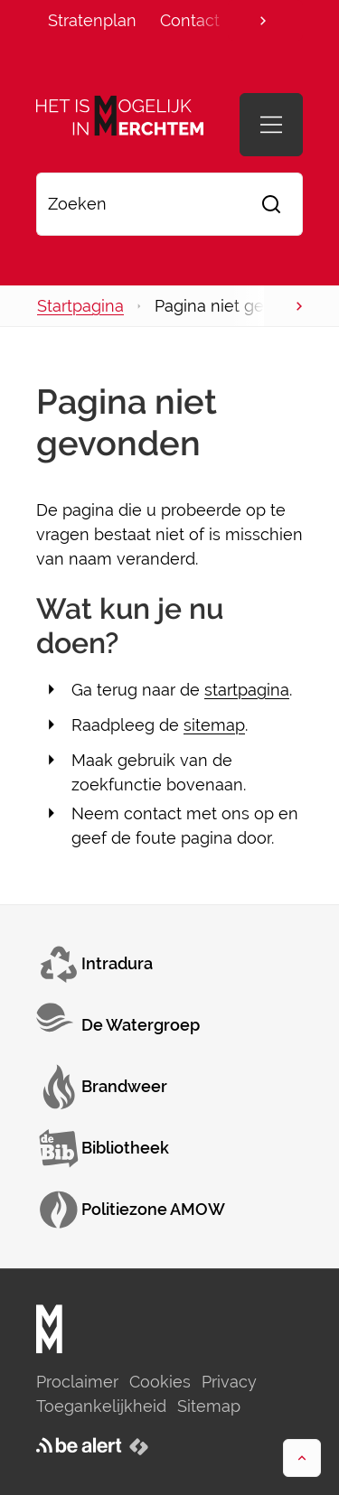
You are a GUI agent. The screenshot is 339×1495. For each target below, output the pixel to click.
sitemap (214, 724)
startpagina (246, 689)
